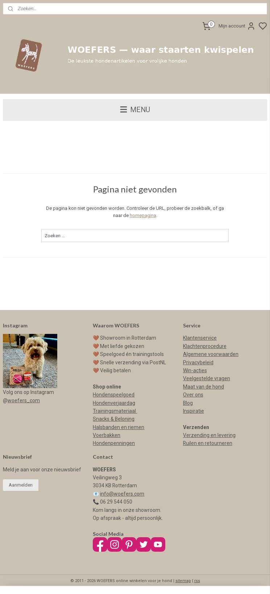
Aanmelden (21, 485)
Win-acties (195, 370)
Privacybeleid (198, 362)
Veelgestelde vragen (206, 378)
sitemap (183, 580)
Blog (188, 403)
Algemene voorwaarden (210, 354)
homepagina (143, 215)
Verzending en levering (209, 435)
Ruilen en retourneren (207, 443)
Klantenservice (200, 338)
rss (197, 580)
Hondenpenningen (114, 443)
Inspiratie (193, 411)
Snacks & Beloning (113, 419)
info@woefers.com (122, 494)
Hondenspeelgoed (113, 395)
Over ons (193, 395)
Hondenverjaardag (114, 403)
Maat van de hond (203, 387)
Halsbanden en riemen (118, 427)
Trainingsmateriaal (115, 411)
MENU (135, 110)
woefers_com (24, 400)
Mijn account (237, 26)
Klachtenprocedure (205, 346)
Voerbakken (106, 435)
